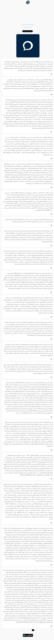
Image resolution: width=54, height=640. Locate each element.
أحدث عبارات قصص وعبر (26, 31)
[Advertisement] (27, 14)
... (23, 630)
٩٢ (21, 630)
